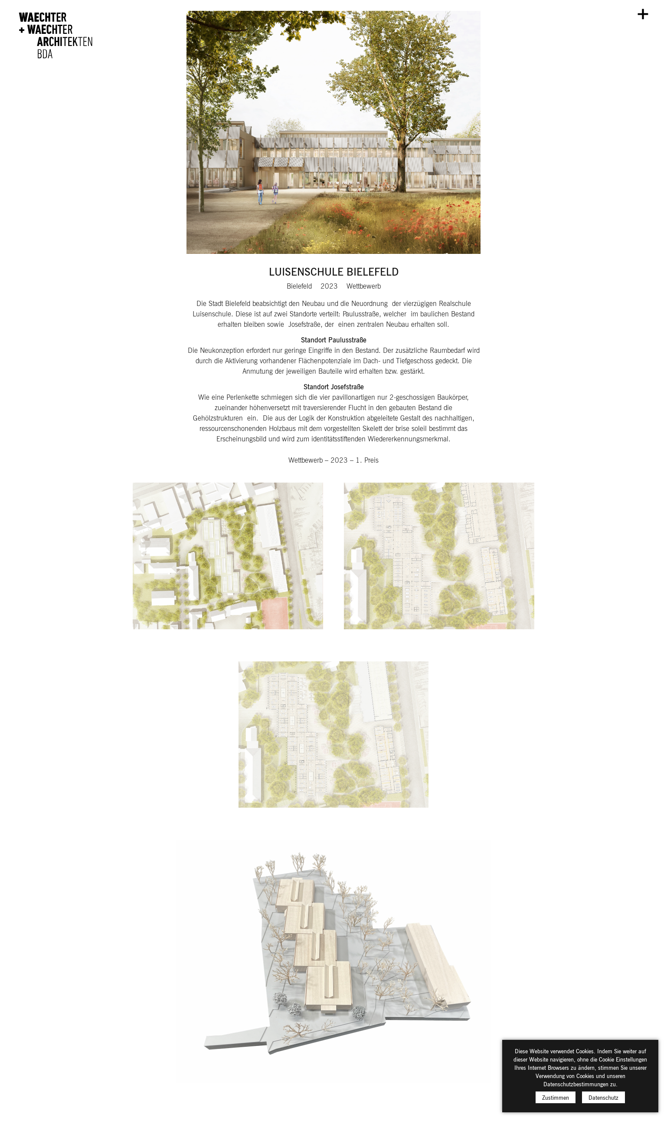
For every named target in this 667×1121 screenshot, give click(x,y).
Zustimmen (555, 1097)
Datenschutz (603, 1097)
